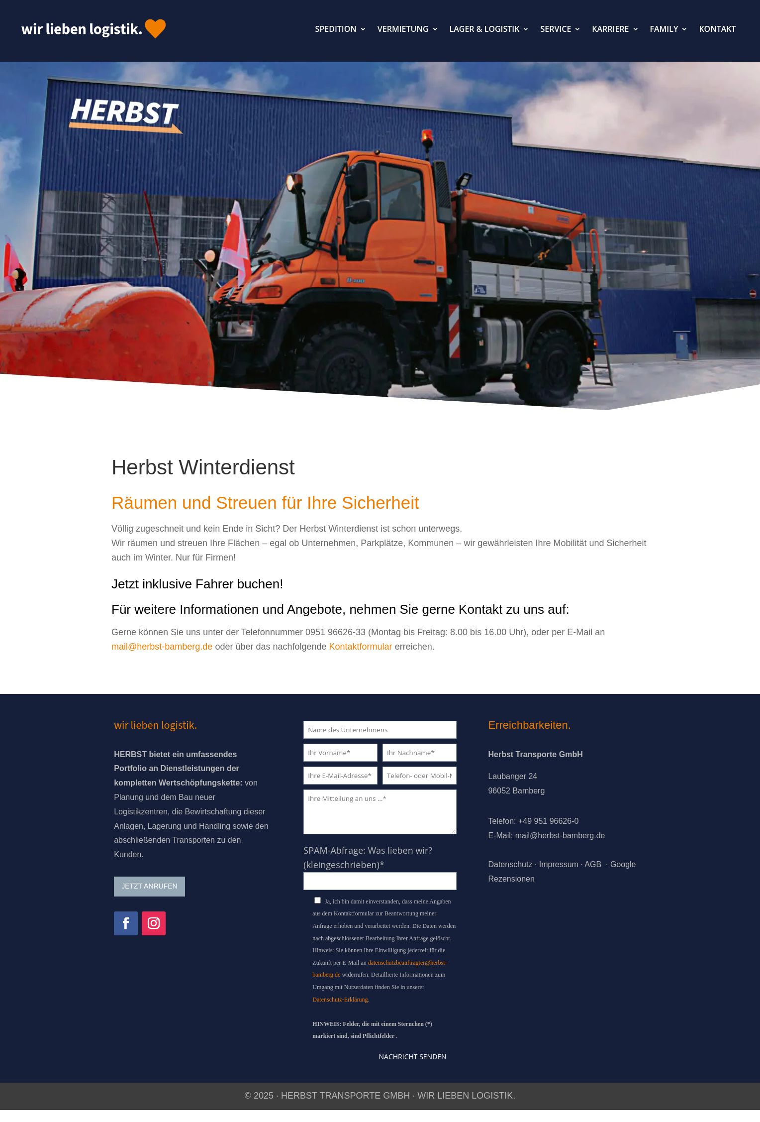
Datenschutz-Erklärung (340, 999)
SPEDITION (336, 28)
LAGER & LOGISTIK (485, 28)
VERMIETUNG (403, 28)
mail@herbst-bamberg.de (161, 647)
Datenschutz (510, 864)
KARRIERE (610, 28)
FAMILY (664, 28)
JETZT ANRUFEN (149, 886)
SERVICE (555, 28)
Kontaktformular (360, 647)
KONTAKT (717, 28)
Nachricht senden (413, 1056)
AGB (592, 864)
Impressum (558, 864)
